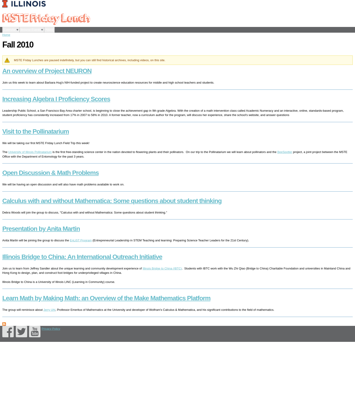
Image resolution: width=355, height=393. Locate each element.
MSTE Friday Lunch (46, 17)
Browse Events (31, 30)
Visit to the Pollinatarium (35, 131)
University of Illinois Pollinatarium (30, 152)
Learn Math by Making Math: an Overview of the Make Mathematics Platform (106, 298)
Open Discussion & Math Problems (50, 172)
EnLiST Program (81, 240)
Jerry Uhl (49, 309)
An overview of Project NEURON (46, 70)
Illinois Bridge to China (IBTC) (162, 268)
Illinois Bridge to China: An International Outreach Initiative (82, 256)
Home (6, 35)
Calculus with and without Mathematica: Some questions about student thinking (112, 200)
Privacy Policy (51, 328)
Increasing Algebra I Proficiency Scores (56, 99)
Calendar (10, 30)
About (49, 30)
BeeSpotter (284, 152)
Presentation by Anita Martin (41, 228)
